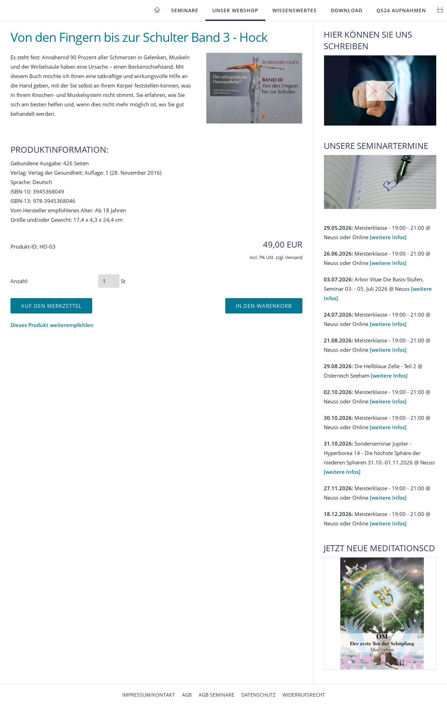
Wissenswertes (294, 10)
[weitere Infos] (388, 237)
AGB (187, 694)
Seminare (184, 10)
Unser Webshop (235, 10)
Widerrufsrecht (304, 694)
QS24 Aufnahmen (401, 10)
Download (346, 10)
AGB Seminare (216, 694)
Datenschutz (258, 694)
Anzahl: (19, 281)
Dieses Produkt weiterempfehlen (52, 324)
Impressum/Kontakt (148, 694)
